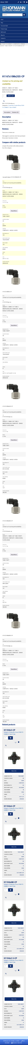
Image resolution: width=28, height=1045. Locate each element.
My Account (3, 32)
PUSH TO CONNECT (7, 44)
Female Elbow (17, 105)
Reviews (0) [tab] (15, 112)
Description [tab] (7, 112)
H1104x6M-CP (10, 882)
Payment (2, 41)
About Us (3, 35)
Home (2, 19)
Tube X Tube (12, 734)
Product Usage (4, 29)
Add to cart (11, 95)
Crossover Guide (4, 25)
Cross (16, 732)
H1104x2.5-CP (10, 958)
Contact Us (3, 38)
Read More (14, 211)
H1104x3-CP (9, 730)
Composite (16, 44)
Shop (2, 22)
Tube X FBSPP (8, 45)
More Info (14, 771)
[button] (15, 742)
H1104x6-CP (9, 806)
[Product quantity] (4, 96)
